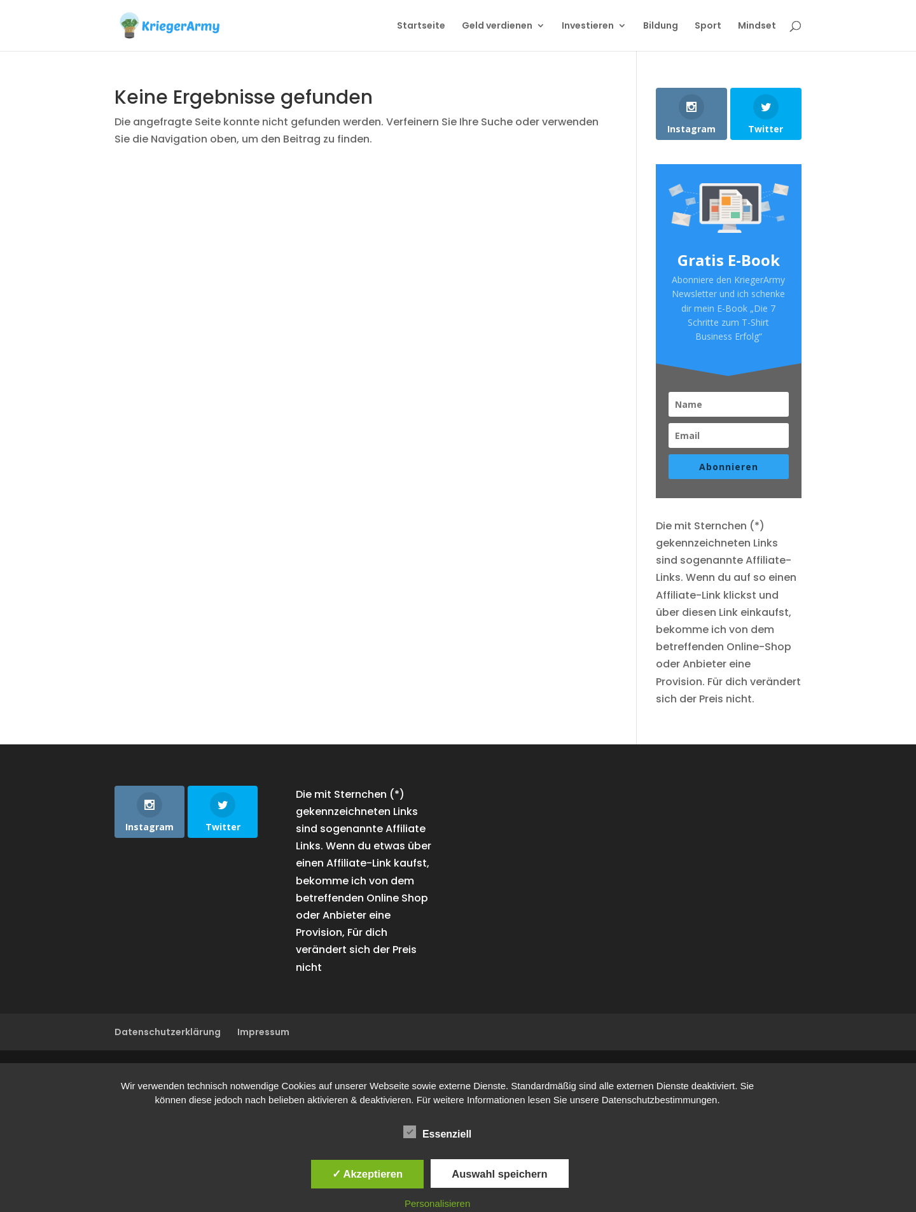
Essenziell (437, 1132)
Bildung (660, 26)
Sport (708, 26)
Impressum (263, 1032)
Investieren (588, 26)
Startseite (421, 26)
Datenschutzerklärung (167, 1032)
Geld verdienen (497, 26)
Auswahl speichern (499, 1174)
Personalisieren (437, 1203)
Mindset (757, 26)
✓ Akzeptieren (367, 1174)
